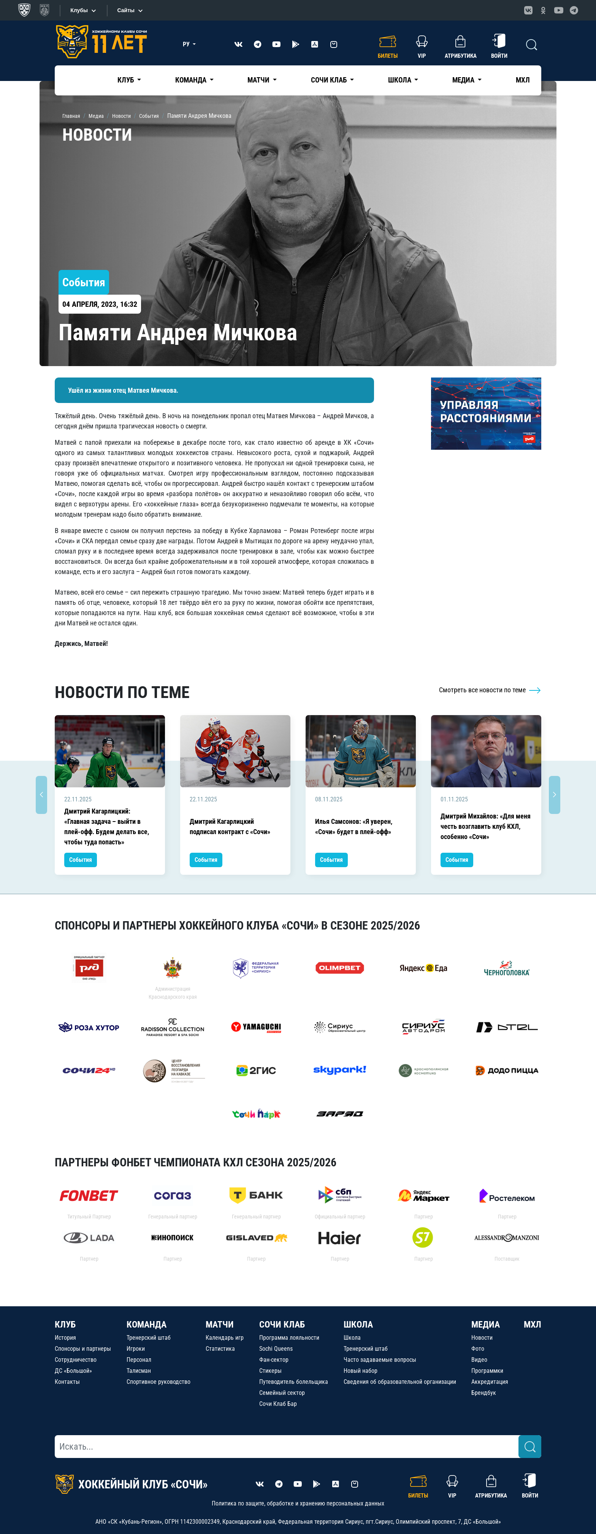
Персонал (139, 1359)
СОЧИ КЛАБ (282, 1324)
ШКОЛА (358, 1324)
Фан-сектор (273, 1359)
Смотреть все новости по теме (490, 690)
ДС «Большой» (73, 1370)
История (65, 1337)
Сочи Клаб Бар (278, 1403)
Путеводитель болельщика (293, 1381)
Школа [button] (400, 80)
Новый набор (360, 1370)
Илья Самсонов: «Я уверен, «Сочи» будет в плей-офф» (353, 826)
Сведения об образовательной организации (400, 1381)
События (80, 859)
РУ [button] (187, 44)
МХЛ (523, 80)
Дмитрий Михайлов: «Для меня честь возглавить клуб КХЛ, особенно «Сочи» (486, 826)
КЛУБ (65, 1324)
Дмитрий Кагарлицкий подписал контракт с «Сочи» (230, 826)
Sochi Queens (276, 1348)
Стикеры (270, 1370)
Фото (477, 1348)
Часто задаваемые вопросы (380, 1359)
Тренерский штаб (149, 1337)
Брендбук (483, 1392)
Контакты (67, 1381)
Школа (352, 1337)
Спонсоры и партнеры (83, 1348)
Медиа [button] (464, 80)
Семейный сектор (282, 1392)
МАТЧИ (220, 1324)
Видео (479, 1359)
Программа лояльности (289, 1337)
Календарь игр (225, 1337)
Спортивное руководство (158, 1381)
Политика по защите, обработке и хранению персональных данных (298, 1503)
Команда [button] (191, 80)
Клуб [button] (126, 80)
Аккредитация (489, 1381)
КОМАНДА (146, 1324)
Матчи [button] (259, 80)
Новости (482, 1337)
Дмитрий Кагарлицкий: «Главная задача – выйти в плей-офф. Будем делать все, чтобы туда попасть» (106, 826)
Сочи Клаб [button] (329, 80)
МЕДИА (485, 1324)
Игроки (136, 1348)
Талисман (139, 1370)
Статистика (220, 1348)
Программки (487, 1370)
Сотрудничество (76, 1359)
